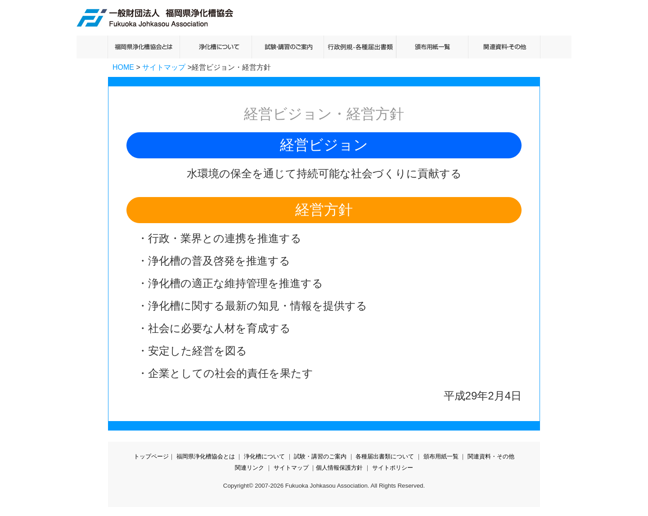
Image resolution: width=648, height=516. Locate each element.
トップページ (151, 456)
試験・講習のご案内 (320, 456)
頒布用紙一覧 (441, 456)
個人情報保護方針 (339, 467)
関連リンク (249, 467)
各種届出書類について (385, 456)
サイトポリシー (392, 467)
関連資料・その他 (491, 456)
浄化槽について (264, 456)
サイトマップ (163, 67)
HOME (123, 67)
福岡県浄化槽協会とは (205, 456)
